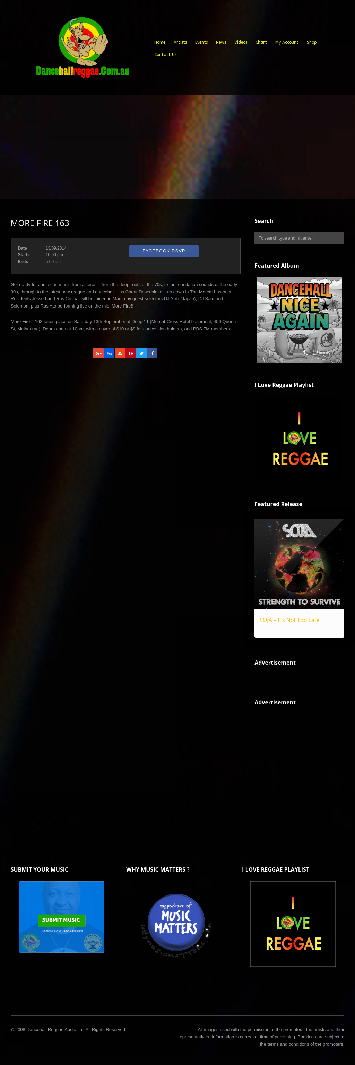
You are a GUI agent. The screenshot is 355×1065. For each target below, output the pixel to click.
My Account (286, 42)
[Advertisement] (177, 147)
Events (201, 42)
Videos (240, 42)
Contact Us (165, 54)
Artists (180, 42)
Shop (312, 42)
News (221, 42)
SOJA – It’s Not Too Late (289, 620)
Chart (261, 42)
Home (159, 42)
